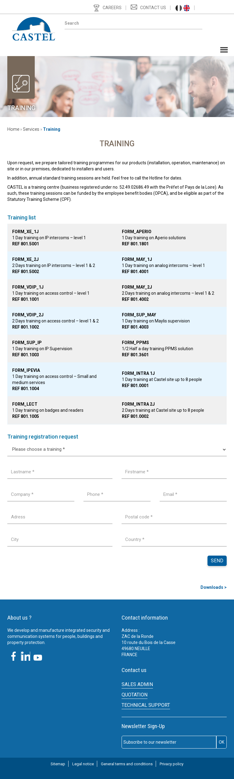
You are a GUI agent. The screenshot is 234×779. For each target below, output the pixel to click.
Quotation (134, 695)
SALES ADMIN (137, 684)
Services (31, 129)
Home (13, 129)
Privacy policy (171, 764)
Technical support (146, 705)
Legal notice (83, 764)
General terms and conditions (127, 764)
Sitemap (58, 764)
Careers (112, 7)
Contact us (153, 7)
